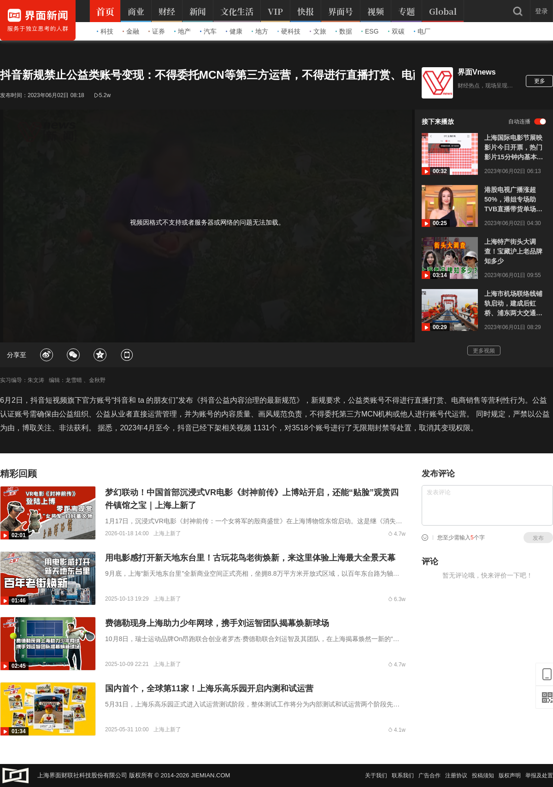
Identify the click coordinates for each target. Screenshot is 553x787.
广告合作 (429, 775)
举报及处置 (539, 775)
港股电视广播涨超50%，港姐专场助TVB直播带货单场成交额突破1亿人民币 (513, 200)
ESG (370, 31)
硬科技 (288, 31)
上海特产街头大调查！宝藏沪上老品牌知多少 (513, 251)
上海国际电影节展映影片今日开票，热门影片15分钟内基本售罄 (513, 148)
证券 (156, 31)
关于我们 (376, 775)
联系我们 (403, 775)
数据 (343, 31)
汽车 (208, 31)
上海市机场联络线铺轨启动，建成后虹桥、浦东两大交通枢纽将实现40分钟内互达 (513, 304)
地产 (182, 31)
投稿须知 (483, 775)
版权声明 (510, 775)
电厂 (422, 31)
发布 (538, 538)
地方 (260, 31)
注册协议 (456, 775)
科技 (105, 31)
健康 (234, 31)
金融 (131, 31)
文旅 (318, 31)
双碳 (396, 31)
